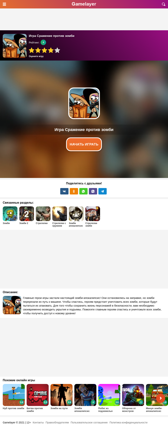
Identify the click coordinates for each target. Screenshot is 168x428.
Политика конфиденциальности (128, 422)
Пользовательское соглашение (89, 422)
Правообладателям (57, 422)
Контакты (38, 422)
